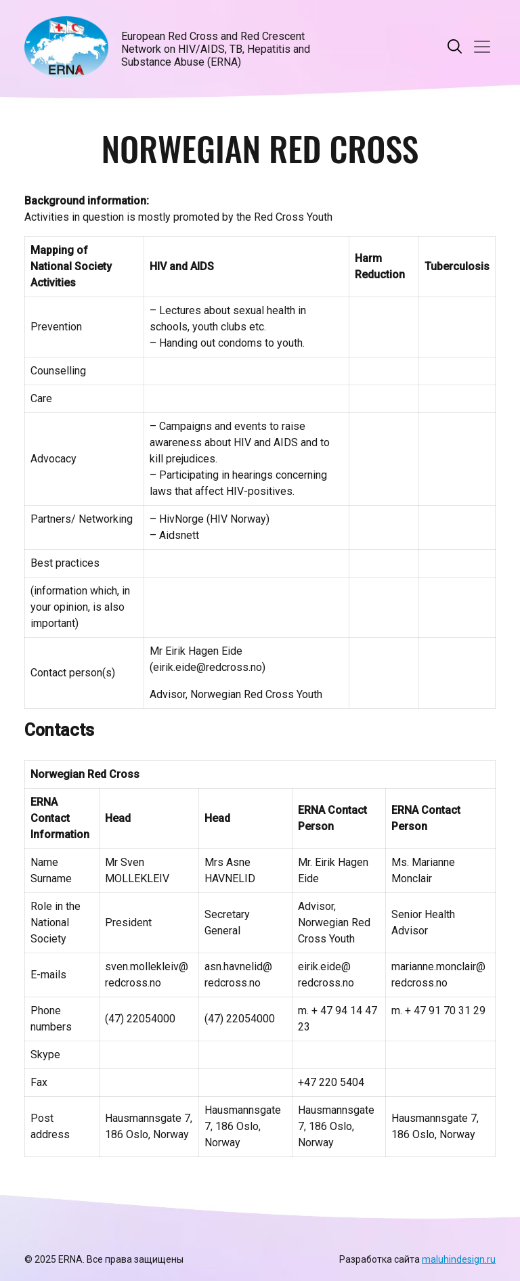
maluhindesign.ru (459, 1259)
